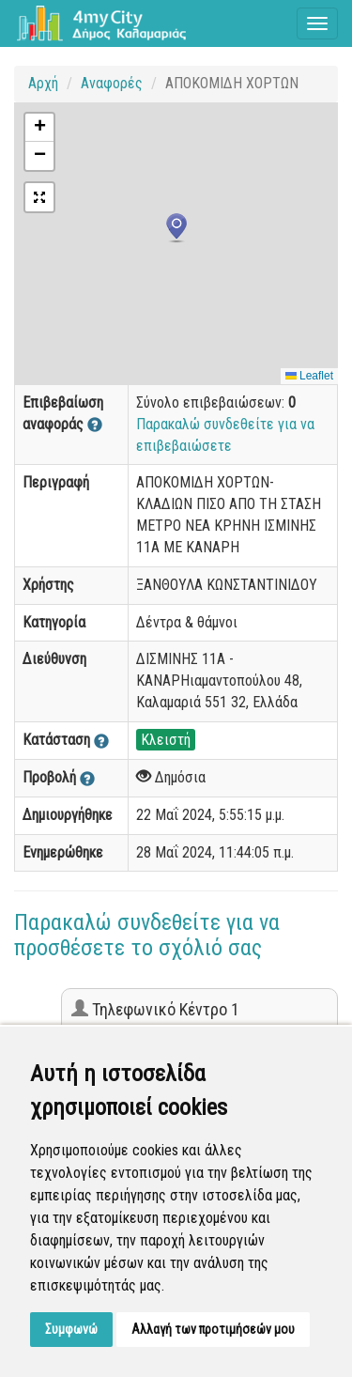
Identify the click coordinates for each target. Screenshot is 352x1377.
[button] (176, 228)
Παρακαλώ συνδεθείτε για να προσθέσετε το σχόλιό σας (147, 934)
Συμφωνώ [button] (71, 1329)
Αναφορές (112, 83)
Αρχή (43, 83)
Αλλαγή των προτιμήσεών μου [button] (213, 1329)
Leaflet (309, 375)
